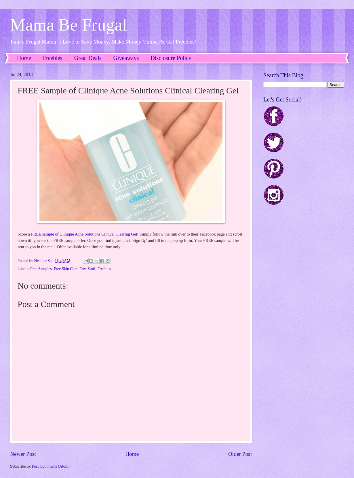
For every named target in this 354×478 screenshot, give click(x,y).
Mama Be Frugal (68, 24)
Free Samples (41, 269)
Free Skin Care (66, 269)
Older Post (240, 454)
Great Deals (88, 58)
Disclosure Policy (171, 58)
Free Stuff (87, 269)
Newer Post (23, 454)
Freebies (52, 58)
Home (24, 58)
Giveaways (126, 58)
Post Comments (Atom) (51, 466)
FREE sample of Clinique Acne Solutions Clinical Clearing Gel (84, 234)
